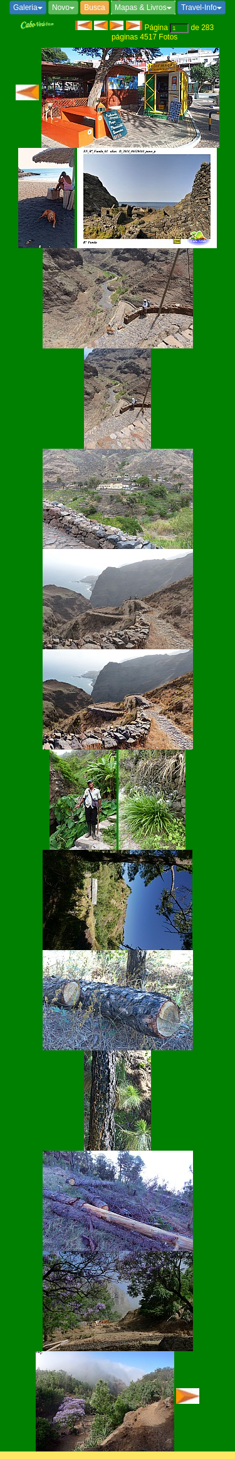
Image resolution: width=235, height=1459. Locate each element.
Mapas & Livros (143, 7)
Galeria (28, 7)
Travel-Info (201, 7)
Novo (63, 7)
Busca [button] (94, 7)
